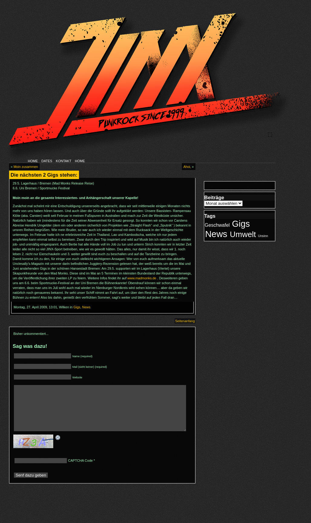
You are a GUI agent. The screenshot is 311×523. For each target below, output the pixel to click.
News (86, 307)
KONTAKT (63, 161)
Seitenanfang (185, 321)
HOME (33, 161)
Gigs (77, 307)
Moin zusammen (26, 166)
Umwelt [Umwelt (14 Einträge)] (243, 234)
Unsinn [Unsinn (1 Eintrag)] (263, 236)
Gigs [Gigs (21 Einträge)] (241, 224)
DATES (46, 161)
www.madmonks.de (141, 278)
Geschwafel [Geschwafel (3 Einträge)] (217, 225)
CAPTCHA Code (80, 470)
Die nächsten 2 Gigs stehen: (44, 175)
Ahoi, (187, 166)
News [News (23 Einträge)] (216, 234)
